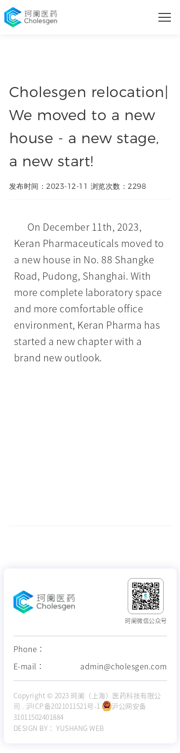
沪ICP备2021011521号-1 (63, 706)
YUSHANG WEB (80, 728)
